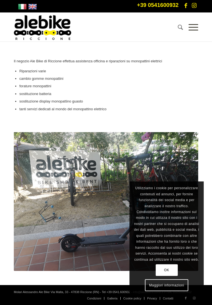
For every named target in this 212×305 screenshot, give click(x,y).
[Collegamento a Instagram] (194, 5)
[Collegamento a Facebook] (186, 5)
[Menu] (190, 27)
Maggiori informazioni (166, 285)
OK (166, 270)
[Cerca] (177, 27)
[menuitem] (177, 27)
